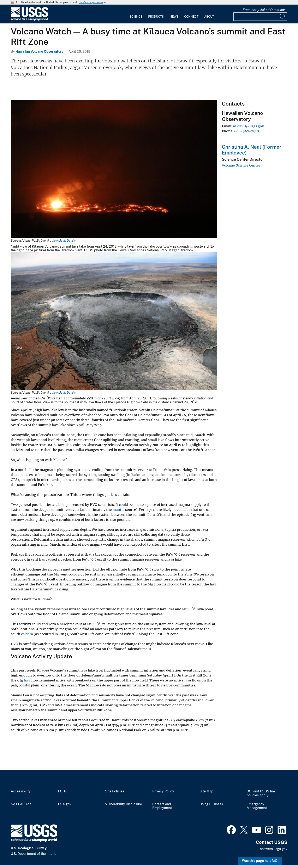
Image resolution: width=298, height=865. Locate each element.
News (174, 16)
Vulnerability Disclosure (123, 804)
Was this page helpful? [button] (260, 861)
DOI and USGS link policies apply (261, 793)
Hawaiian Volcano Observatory (40, 52)
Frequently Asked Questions (264, 10)
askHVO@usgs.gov (248, 126)
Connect (191, 16)
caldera (27, 634)
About (209, 16)
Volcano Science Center (241, 165)
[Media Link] (114, 169)
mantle (118, 509)
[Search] (283, 16)
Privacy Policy (163, 791)
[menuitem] (136, 14)
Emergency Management (257, 806)
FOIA (62, 791)
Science (136, 16)
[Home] (29, 20)
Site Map (206, 791)
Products (156, 16)
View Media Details (64, 240)
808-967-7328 (246, 131)
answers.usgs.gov (273, 849)
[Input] (260, 16)
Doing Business (211, 804)
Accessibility (21, 791)
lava (27, 680)
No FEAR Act (21, 804)
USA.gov (64, 804)
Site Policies (114, 791)
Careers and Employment (162, 806)
